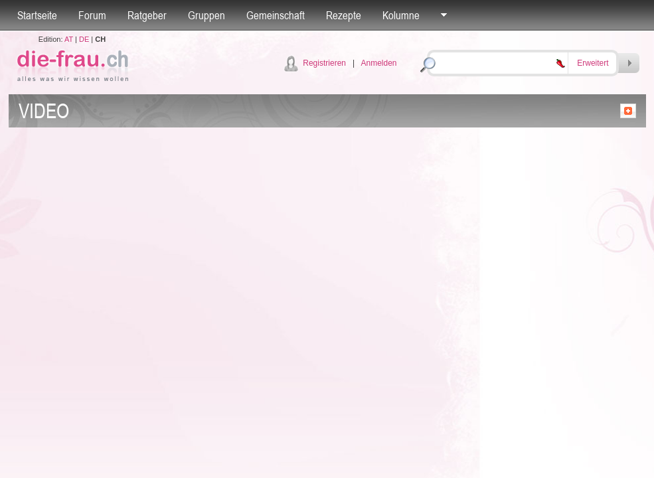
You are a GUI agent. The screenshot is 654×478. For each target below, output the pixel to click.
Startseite (37, 15)
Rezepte (343, 15)
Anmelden (378, 63)
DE (84, 39)
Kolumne (401, 15)
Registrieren (324, 63)
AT (68, 39)
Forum (92, 15)
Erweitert (592, 63)
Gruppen (206, 15)
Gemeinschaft (275, 15)
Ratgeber (147, 15)
